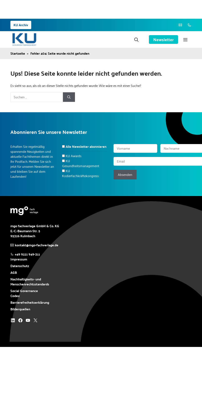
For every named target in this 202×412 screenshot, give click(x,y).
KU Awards (73, 156)
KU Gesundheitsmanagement (80, 163)
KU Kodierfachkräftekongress (80, 173)
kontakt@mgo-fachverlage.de (36, 245)
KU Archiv (21, 25)
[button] (136, 39)
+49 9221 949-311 (27, 254)
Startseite (17, 53)
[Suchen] (69, 97)
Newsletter (163, 39)
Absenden (125, 174)
